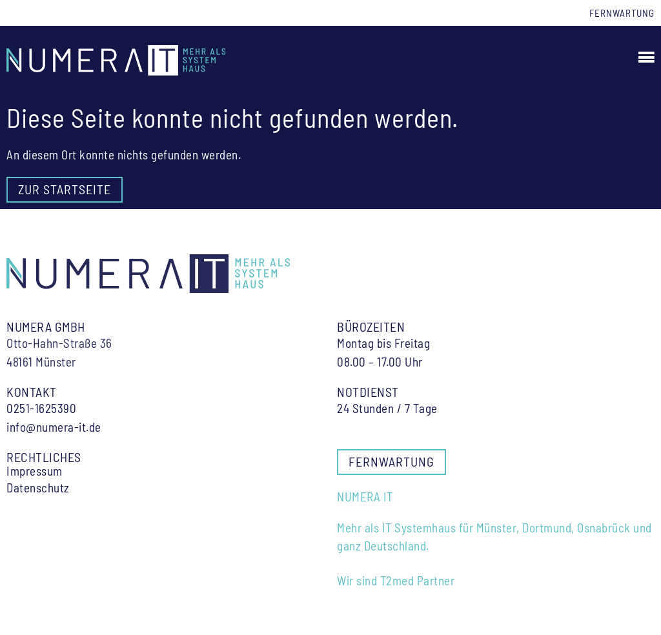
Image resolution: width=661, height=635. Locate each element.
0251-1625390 (41, 408)
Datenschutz (38, 487)
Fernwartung (622, 13)
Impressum (34, 471)
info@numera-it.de (53, 426)
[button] (645, 57)
